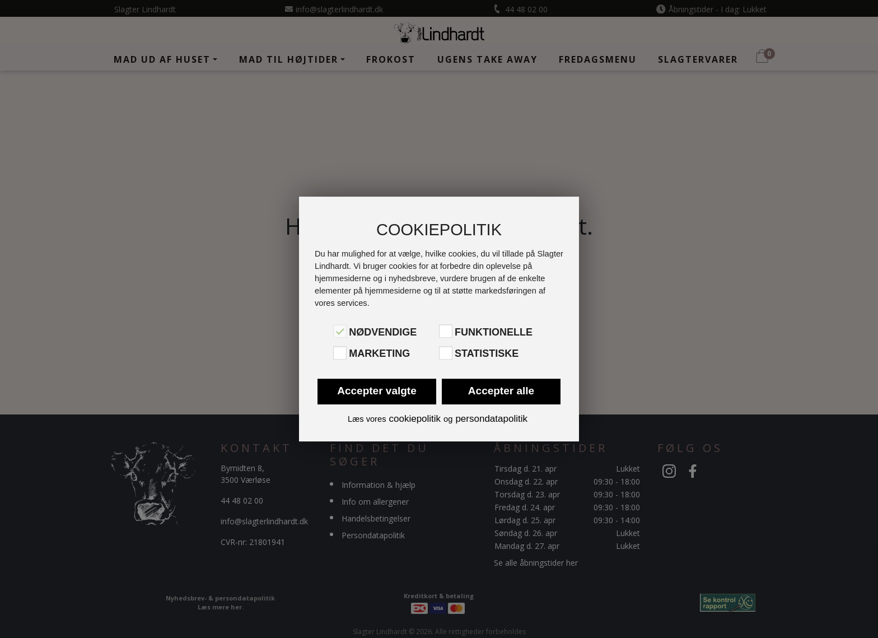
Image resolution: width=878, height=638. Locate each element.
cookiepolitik (415, 418)
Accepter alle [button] (501, 391)
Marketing (379, 354)
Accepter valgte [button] (377, 391)
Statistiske (487, 354)
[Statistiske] (445, 353)
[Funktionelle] (445, 331)
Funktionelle (494, 332)
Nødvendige (383, 332)
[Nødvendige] (340, 331)
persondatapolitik (491, 418)
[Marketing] (340, 353)
